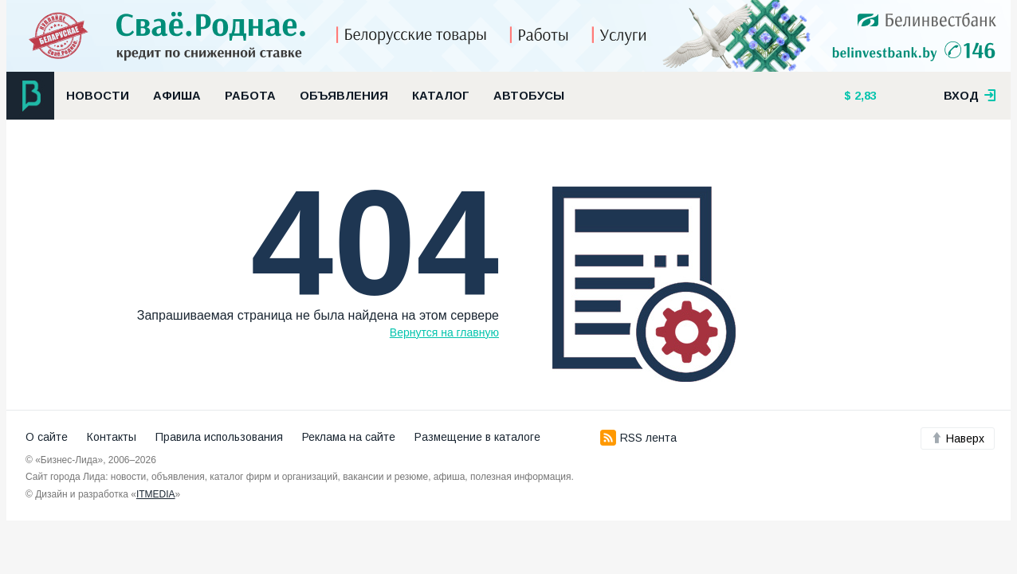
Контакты (111, 437)
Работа (250, 95)
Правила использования (219, 437)
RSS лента (638, 437)
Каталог (440, 95)
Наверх (957, 438)
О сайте (47, 437)
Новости (97, 95)
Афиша (177, 95)
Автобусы (528, 95)
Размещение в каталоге (477, 437)
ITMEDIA (155, 494)
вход (970, 95)
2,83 (864, 95)
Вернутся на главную (444, 332)
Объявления (344, 95)
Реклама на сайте (348, 437)
